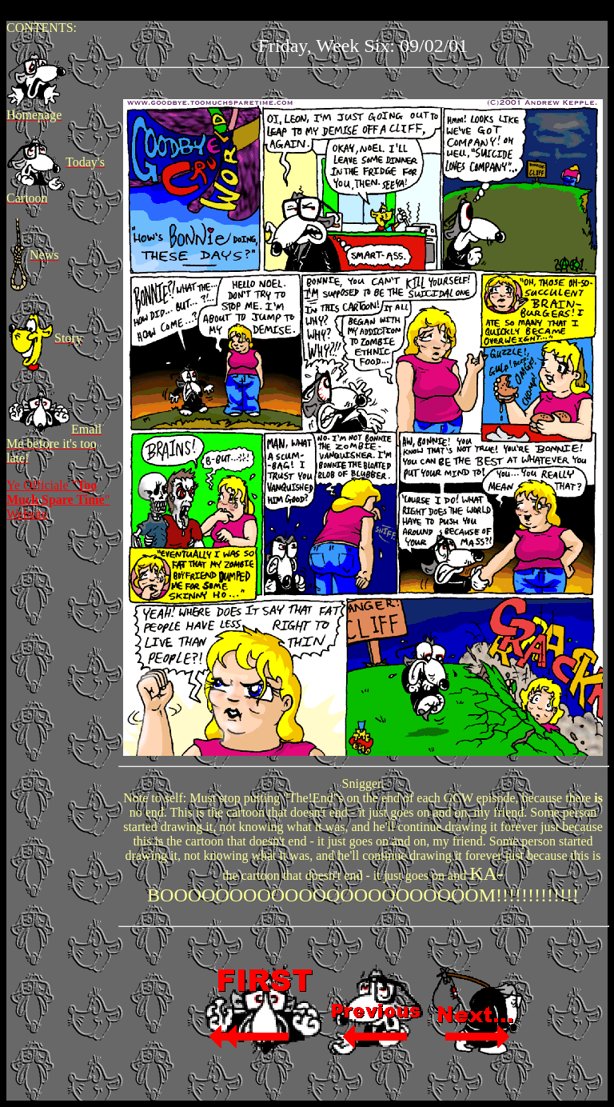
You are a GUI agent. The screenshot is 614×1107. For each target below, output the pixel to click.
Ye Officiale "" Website (58, 499)
